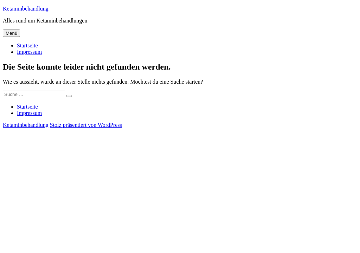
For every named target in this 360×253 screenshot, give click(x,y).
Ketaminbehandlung (26, 9)
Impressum (29, 52)
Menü (11, 33)
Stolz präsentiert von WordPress (86, 125)
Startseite (27, 45)
